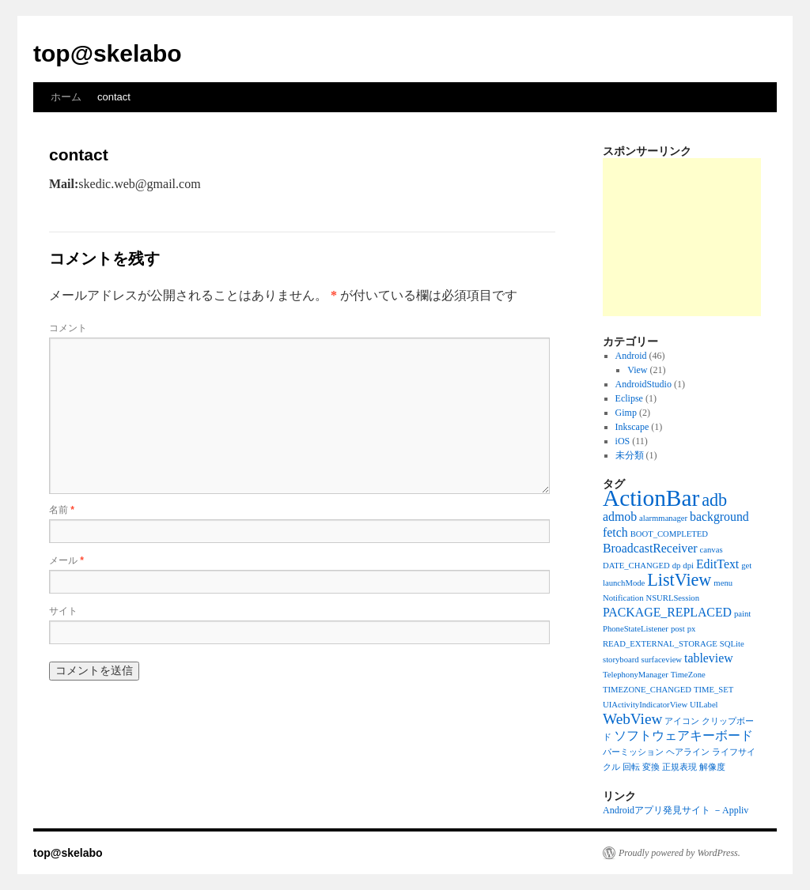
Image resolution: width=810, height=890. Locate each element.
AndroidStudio (643, 384)
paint (742, 613)
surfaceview (662, 659)
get (746, 565)
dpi (688, 565)
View (637, 369)
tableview (708, 658)
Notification (623, 598)
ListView (679, 580)
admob (620, 516)
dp (676, 565)
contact (114, 97)
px (691, 628)
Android (631, 355)
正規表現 (679, 767)
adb (714, 500)
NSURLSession (673, 598)
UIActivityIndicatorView (645, 704)
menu (722, 583)
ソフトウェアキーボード (683, 735)
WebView (632, 719)
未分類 (629, 455)
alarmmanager (663, 518)
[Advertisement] (682, 237)
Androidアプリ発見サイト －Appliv (675, 810)
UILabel (704, 704)
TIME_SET (713, 689)
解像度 (712, 767)
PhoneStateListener (635, 628)
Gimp (626, 412)
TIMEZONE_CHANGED (647, 689)
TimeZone (688, 674)
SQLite (732, 643)
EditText (717, 564)
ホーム (66, 97)
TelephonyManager (635, 674)
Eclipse (629, 398)
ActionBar (651, 498)
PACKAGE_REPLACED (667, 612)
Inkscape (632, 426)
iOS (622, 441)
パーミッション (633, 752)
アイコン (681, 721)
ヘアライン (688, 752)
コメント (68, 328)
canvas (711, 549)
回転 (631, 767)
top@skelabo (107, 53)
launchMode (624, 583)
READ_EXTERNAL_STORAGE (660, 643)
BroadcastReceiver (650, 548)
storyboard (621, 659)
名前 (61, 509)
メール (66, 560)
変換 (651, 767)
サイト (63, 611)
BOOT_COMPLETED (669, 534)
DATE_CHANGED (636, 565)
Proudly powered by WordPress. (679, 852)
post (678, 628)
